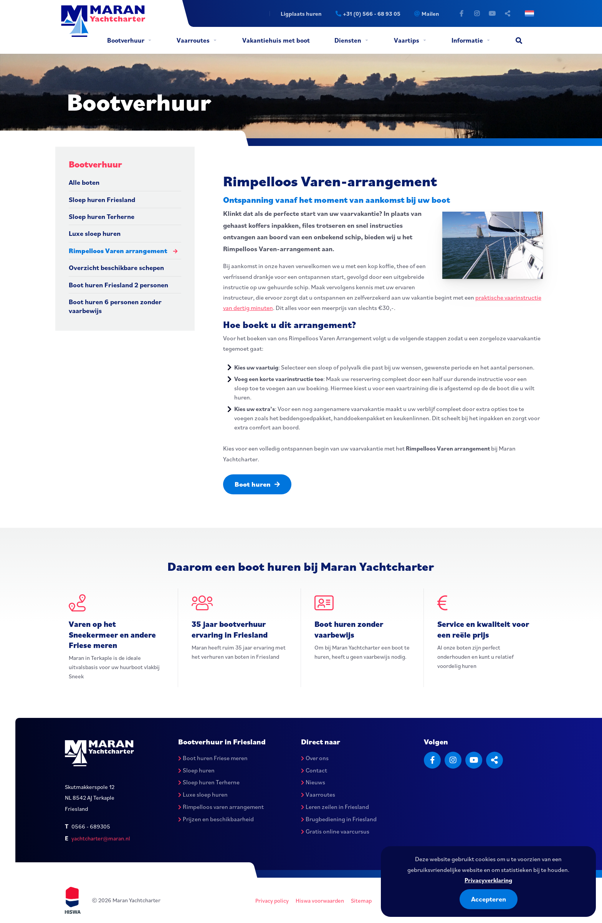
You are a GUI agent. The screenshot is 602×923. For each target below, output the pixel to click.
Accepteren (488, 899)
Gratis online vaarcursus (335, 831)
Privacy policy (272, 900)
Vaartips (406, 40)
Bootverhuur (125, 40)
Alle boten (84, 182)
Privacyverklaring (488, 880)
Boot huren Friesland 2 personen (118, 284)
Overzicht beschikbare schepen (116, 267)
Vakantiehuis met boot (276, 40)
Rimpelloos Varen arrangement (118, 250)
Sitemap (361, 900)
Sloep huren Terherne (101, 216)
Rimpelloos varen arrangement (221, 806)
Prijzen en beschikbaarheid (216, 819)
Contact (314, 770)
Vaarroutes (193, 40)
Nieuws (313, 782)
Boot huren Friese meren (213, 758)
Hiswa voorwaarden (320, 900)
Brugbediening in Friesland (339, 819)
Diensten (347, 40)
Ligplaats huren (301, 14)
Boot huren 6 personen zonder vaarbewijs (115, 306)
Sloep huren (196, 770)
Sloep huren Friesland (102, 199)
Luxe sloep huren (95, 233)
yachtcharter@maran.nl (100, 838)
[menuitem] (128, 40)
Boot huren (257, 484)
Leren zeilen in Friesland (335, 806)
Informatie (467, 40)
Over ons (315, 758)
